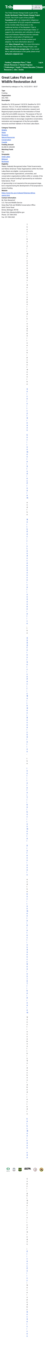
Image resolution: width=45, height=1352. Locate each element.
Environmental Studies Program (27, 466)
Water (4, 133)
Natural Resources (8, 137)
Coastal (4, 142)
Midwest (5, 159)
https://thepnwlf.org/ (16, 44)
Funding (8, 62)
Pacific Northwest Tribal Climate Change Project (22, 15)
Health (18, 67)
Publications (9, 67)
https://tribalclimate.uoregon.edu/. (17, 49)
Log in (41, 62)
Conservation (6, 140)
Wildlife (4, 130)
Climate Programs (25, 65)
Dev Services (27, 1324)
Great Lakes (6, 157)
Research (5, 135)
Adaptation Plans (19, 62)
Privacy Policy (27, 1265)
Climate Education (29, 67)
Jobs (15, 70)
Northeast (5, 162)
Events (21, 70)
